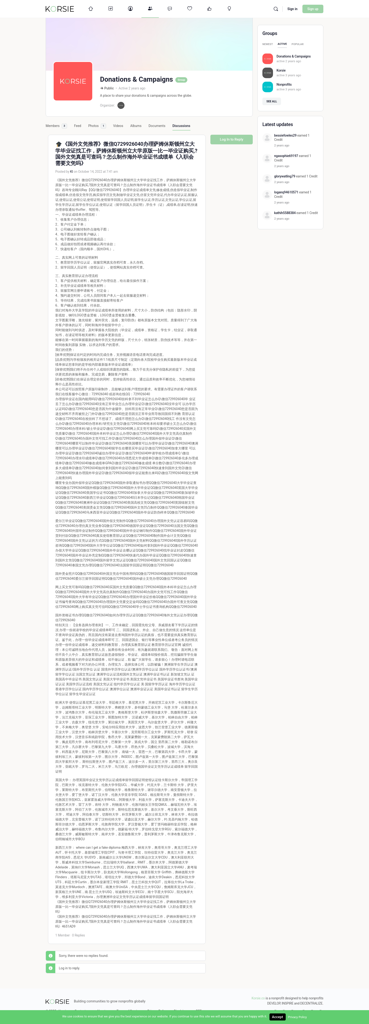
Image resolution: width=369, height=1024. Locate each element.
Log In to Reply (231, 139)
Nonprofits (284, 84)
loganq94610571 (286, 192)
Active (282, 44)
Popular (298, 44)
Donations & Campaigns (294, 56)
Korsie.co (258, 998)
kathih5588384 (285, 213)
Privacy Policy (297, 1017)
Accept (277, 1017)
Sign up (312, 9)
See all (271, 101)
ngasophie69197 (286, 156)
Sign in (292, 9)
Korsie (281, 70)
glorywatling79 (284, 176)
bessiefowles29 (285, 135)
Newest (267, 44)
